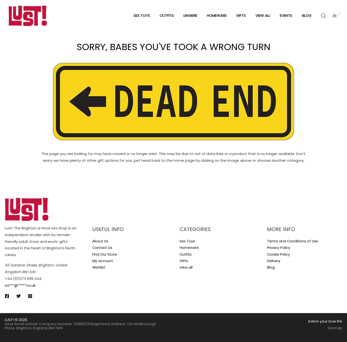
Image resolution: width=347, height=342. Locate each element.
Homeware (189, 247)
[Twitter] (18, 296)
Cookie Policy (279, 254)
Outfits (186, 254)
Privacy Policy (279, 247)
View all (186, 267)
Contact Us (102, 247)
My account (102, 261)
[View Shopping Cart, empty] (335, 15)
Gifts (184, 261)
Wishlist (99, 267)
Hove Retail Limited (22, 323)
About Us (100, 241)
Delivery (274, 261)
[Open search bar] (323, 15)
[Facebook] (7, 296)
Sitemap (334, 327)
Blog (271, 267)
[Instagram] (30, 296)
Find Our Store (104, 254)
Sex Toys (187, 241)
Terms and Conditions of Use (293, 241)
